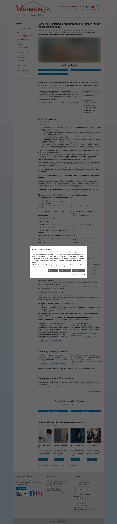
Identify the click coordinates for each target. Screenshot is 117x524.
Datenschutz (82, 175)
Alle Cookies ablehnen (65, 171)
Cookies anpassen (53, 171)
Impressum (74, 175)
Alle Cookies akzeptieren (78, 171)
